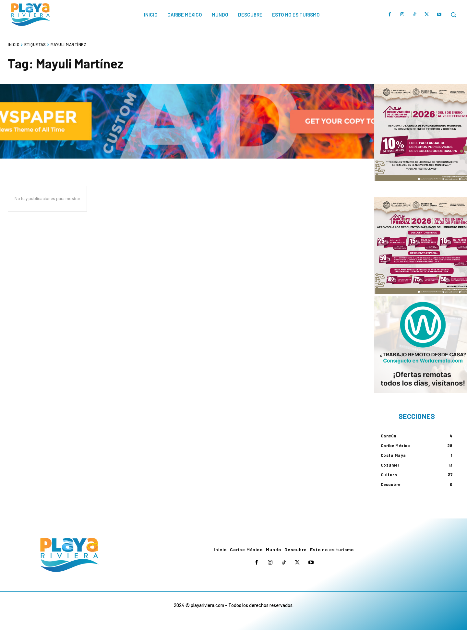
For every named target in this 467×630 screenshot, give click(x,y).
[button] (453, 14)
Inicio (13, 44)
